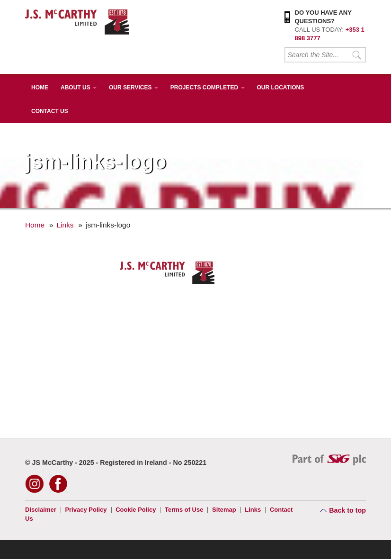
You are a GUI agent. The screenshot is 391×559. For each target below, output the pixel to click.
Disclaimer (40, 509)
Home (39, 87)
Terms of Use (184, 509)
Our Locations (280, 87)
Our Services (133, 87)
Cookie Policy (136, 509)
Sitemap (224, 509)
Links (65, 225)
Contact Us (49, 111)
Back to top (347, 510)
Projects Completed (207, 87)
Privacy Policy (86, 509)
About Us (79, 87)
